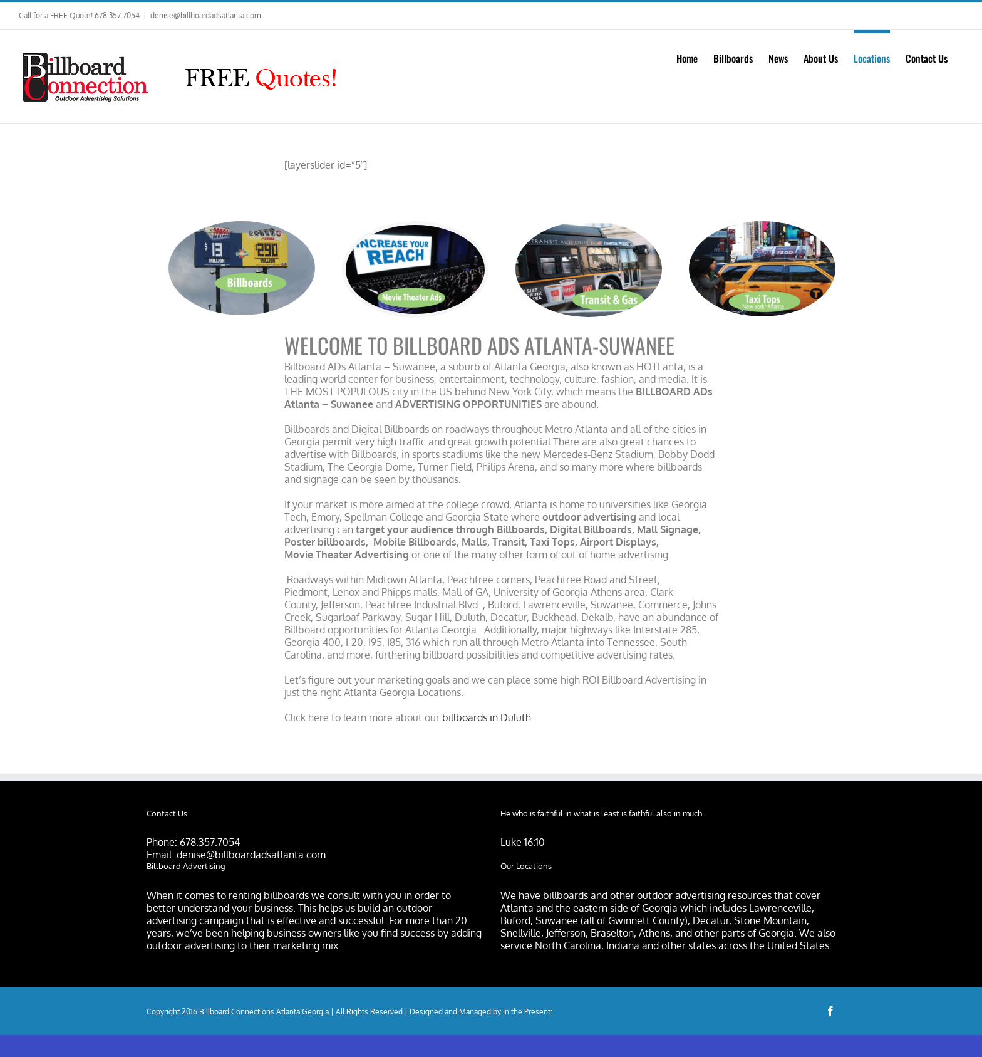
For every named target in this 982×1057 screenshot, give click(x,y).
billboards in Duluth (486, 717)
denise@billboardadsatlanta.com (205, 15)
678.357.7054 (210, 842)
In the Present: (527, 1011)
